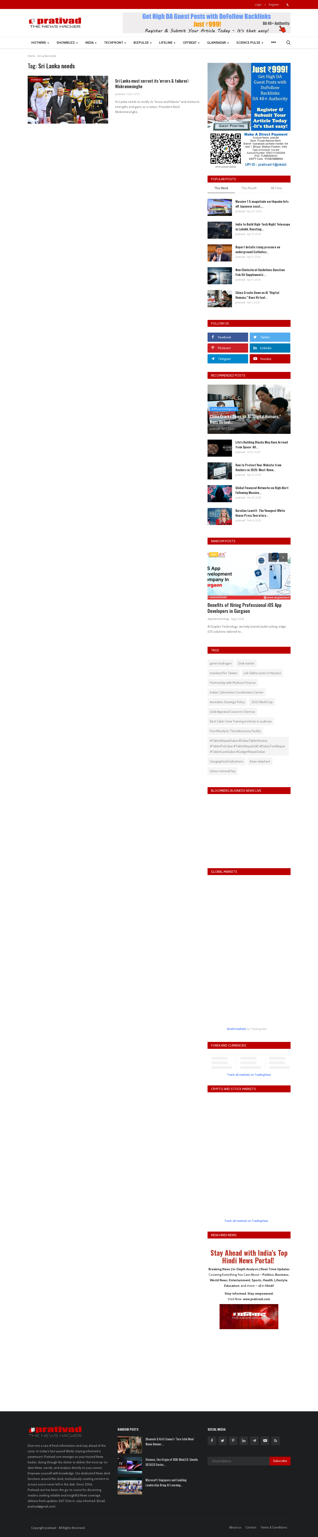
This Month (249, 188)
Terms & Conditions (273, 1527)
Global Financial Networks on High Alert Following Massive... (261, 490)
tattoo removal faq (222, 771)
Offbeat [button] (191, 43)
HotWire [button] (40, 43)
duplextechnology (218, 619)
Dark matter (246, 663)
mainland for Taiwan (223, 673)
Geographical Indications (226, 761)
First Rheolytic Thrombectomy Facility (235, 731)
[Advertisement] (249, 1367)
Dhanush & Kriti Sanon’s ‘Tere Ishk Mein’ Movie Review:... (170, 1441)
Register (274, 4)
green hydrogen (221, 663)
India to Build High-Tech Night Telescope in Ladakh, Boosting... (262, 226)
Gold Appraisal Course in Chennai (232, 711)
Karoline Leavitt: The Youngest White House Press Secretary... (260, 513)
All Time (276, 188)
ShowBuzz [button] (67, 43)
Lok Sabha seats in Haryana (262, 673)
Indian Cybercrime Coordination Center (236, 692)
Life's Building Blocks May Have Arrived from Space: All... (261, 444)
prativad (120, 96)
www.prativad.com (256, 1299)
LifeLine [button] (167, 43)
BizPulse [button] (143, 43)
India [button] (91, 43)
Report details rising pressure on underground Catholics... (257, 249)
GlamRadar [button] (218, 43)
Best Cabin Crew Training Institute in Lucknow (240, 721)
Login (258, 4)
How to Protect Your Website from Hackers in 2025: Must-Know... (258, 467)
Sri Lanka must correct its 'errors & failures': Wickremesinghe (149, 84)
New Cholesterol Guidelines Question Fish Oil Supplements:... (260, 272)
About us (235, 1527)
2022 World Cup (262, 702)
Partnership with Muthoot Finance (233, 682)
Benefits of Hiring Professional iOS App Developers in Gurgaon (245, 608)
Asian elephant (260, 761)
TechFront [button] (115, 43)
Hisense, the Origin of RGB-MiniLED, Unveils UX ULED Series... (172, 1462)
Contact (250, 1527)
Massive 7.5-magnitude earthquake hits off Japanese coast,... (261, 204)
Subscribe (280, 1461)
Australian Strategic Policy (227, 702)
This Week (221, 188)
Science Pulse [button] (249, 43)
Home (31, 56)
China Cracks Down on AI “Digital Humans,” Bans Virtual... (257, 295)
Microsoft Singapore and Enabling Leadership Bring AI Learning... (166, 1482)
